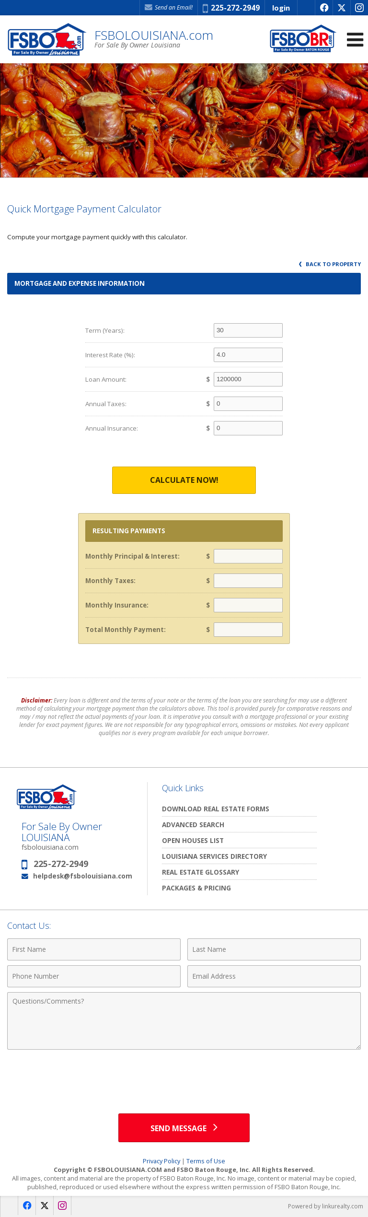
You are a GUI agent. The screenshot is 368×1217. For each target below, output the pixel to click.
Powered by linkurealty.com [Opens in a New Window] (325, 1206)
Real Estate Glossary (200, 872)
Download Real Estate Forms (215, 808)
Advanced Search (193, 824)
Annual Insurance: (111, 428)
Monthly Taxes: (110, 580)
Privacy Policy (161, 1161)
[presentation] (184, 1078)
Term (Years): (105, 330)
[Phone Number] (94, 976)
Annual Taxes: (105, 403)
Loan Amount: (105, 379)
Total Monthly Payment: (125, 629)
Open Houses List (193, 840)
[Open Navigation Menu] (355, 39)
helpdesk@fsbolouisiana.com (82, 875)
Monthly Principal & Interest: (132, 556)
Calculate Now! (184, 480)
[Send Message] (183, 1127)
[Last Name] (274, 949)
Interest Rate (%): (110, 355)
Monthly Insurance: (117, 605)
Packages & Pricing (196, 887)
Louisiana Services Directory (214, 856)
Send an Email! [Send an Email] (169, 7)
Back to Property (330, 264)
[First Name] (94, 949)
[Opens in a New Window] (324, 7)
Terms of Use (205, 1161)
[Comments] (184, 1021)
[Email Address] (274, 976)
